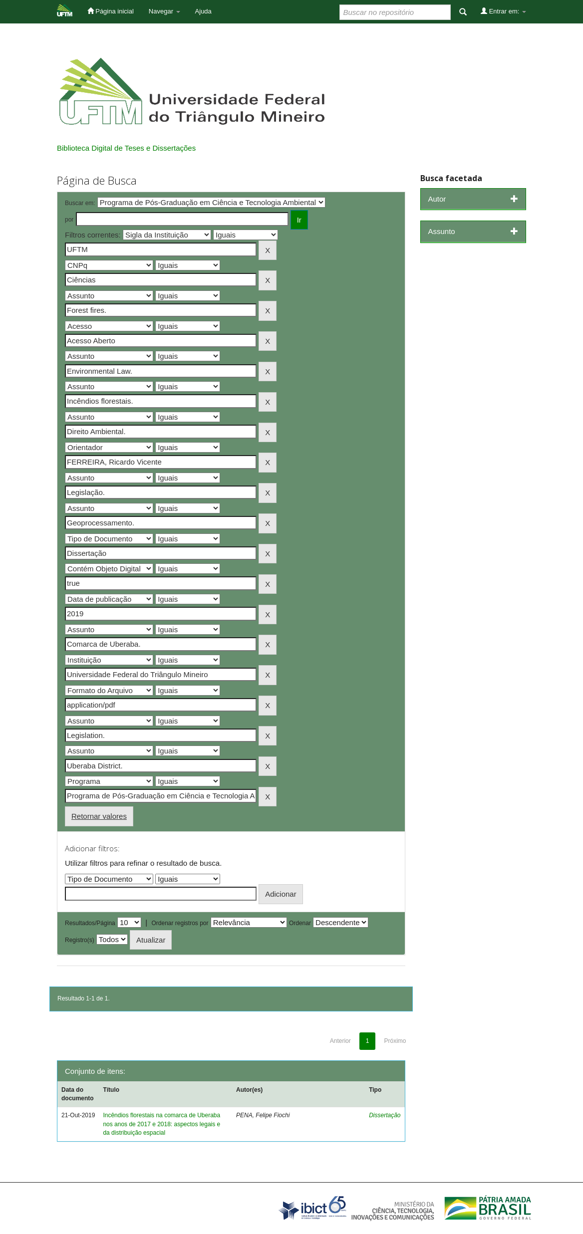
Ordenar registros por (179, 923)
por (69, 219)
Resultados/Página (90, 923)
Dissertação (384, 1115)
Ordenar (300, 923)
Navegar (164, 11)
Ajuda (203, 11)
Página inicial (110, 11)
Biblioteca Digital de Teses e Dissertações (126, 148)
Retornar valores (99, 816)
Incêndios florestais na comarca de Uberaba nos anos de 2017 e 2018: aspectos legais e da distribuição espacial (161, 1124)
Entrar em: (503, 11)
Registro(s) (79, 940)
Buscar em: (80, 203)
